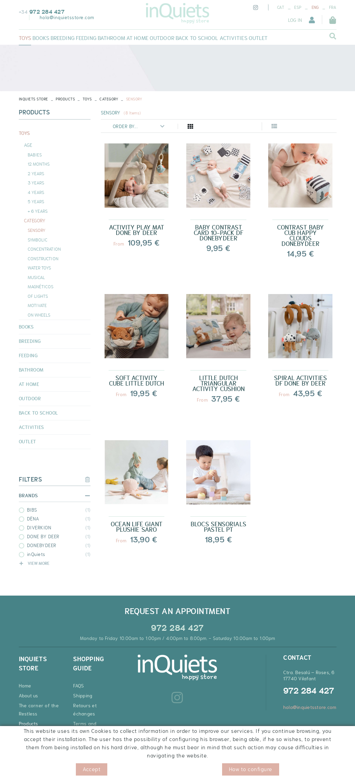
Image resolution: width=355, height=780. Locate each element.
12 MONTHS (39, 164)
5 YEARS (36, 201)
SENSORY (37, 230)
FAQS (78, 686)
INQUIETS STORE (33, 99)
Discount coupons (92, 752)
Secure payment (91, 742)
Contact (27, 733)
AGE (28, 145)
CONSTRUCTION (43, 258)
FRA (333, 7)
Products (65, 99)
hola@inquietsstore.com (67, 17)
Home (25, 686)
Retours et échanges (85, 709)
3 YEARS (36, 182)
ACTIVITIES (31, 427)
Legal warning (69, 771)
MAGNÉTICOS (41, 286)
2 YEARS (36, 173)
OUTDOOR (30, 398)
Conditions (99, 771)
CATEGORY (108, 99)
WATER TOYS (39, 267)
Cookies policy (34, 771)
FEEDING (28, 355)
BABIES (35, 154)
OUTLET (27, 441)
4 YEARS (36, 192)
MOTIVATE (37, 305)
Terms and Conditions (85, 728)
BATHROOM (31, 370)
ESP (297, 7)
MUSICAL (36, 277)
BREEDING (30, 341)
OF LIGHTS (38, 296)
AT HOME (29, 384)
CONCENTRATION (44, 249)
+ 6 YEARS (38, 211)
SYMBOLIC (38, 239)
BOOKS (26, 327)
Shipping (82, 696)
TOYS (87, 99)
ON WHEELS (39, 315)
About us (28, 696)
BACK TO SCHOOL (38, 413)
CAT (280, 7)
